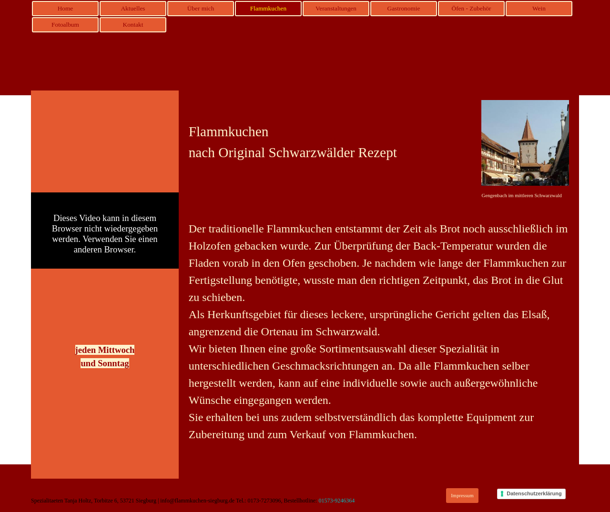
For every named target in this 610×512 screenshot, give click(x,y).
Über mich (200, 8)
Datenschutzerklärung (534, 493)
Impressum (462, 495)
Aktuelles (133, 8)
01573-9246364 (336, 500)
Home (65, 8)
